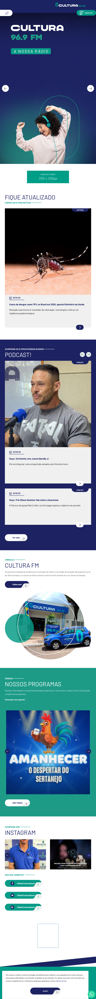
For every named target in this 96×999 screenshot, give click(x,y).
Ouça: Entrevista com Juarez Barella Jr (29, 458)
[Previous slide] (7, 751)
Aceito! (51, 991)
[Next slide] (90, 88)
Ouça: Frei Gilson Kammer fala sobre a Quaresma (33, 500)
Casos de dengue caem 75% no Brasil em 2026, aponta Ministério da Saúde (46, 304)
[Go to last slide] (5, 88)
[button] (86, 13)
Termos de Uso (61, 981)
